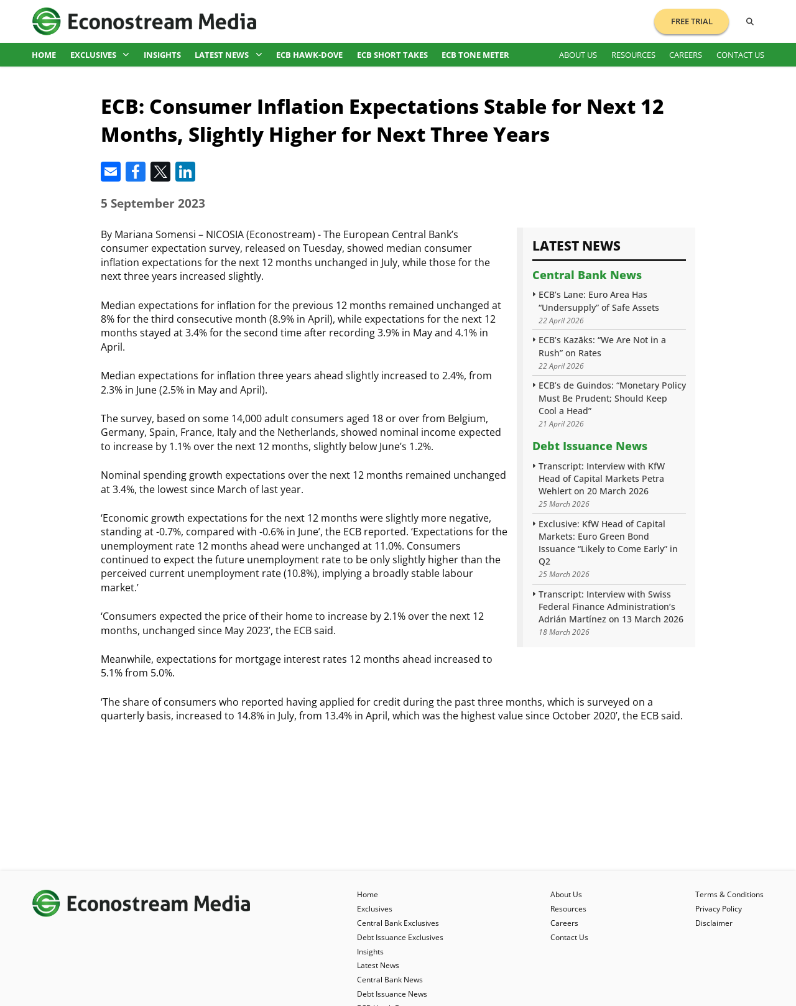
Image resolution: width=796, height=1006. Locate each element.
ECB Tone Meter (475, 54)
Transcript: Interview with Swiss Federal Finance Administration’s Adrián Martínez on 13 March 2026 (611, 606)
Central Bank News (587, 274)
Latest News (228, 54)
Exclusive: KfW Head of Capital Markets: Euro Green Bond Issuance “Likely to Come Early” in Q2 (608, 542)
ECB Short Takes (392, 54)
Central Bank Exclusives (398, 923)
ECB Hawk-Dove (309, 54)
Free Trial (692, 21)
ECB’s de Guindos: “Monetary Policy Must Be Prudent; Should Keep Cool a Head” (612, 397)
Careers (685, 54)
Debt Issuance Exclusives (400, 937)
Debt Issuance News (589, 445)
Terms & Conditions (729, 894)
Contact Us (740, 54)
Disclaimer (714, 923)
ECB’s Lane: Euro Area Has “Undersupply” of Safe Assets (599, 300)
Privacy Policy (718, 908)
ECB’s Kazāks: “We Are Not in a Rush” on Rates (602, 346)
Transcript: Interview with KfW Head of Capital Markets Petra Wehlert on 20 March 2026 (602, 478)
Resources (633, 54)
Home (44, 54)
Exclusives (100, 54)
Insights (162, 54)
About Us (578, 54)
